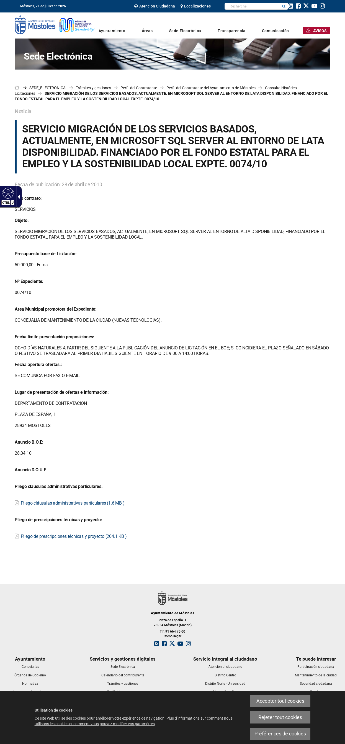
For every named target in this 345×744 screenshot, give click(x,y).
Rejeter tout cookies (280, 717)
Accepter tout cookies (280, 701)
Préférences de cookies (280, 734)
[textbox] (252, 6)
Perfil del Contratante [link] (138, 88)
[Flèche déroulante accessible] (18, 197)
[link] (154, 6)
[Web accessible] (7, 193)
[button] (283, 6)
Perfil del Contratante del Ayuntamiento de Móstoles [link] (211, 88)
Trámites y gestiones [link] (93, 88)
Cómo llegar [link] (172, 636)
